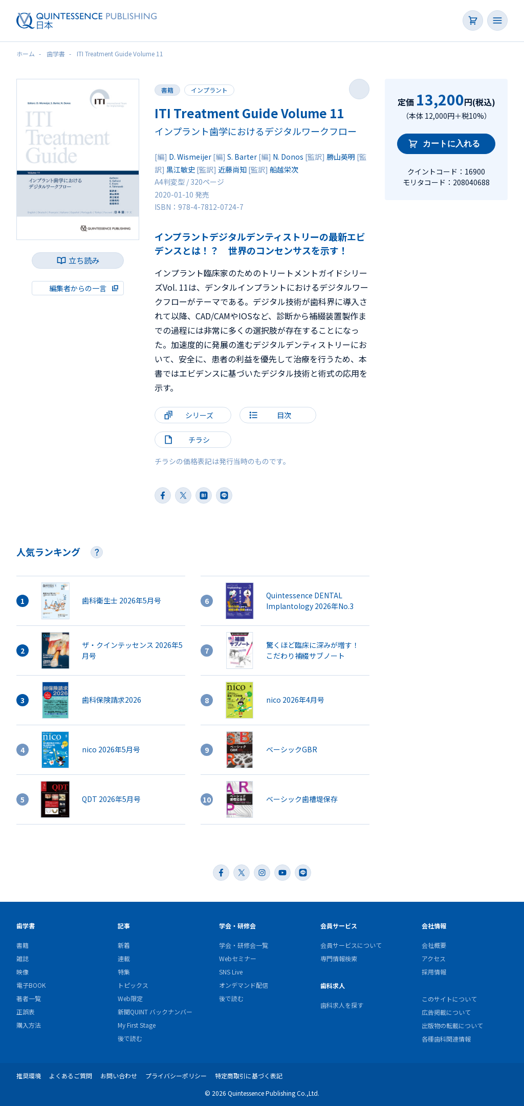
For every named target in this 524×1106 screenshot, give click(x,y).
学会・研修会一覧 (243, 945)
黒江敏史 (180, 169)
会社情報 (434, 925)
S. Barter (242, 156)
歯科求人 (332, 985)
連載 (124, 958)
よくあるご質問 (70, 1075)
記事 (124, 925)
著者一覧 (28, 998)
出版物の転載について (452, 1025)
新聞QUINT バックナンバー (155, 1011)
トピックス (133, 985)
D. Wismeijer (190, 156)
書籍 (167, 89)
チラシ (199, 440)
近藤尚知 (232, 169)
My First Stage (137, 1025)
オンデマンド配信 (243, 985)
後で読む (130, 1038)
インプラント (209, 89)
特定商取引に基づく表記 (248, 1075)
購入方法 (28, 1025)
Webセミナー (237, 958)
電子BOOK (31, 985)
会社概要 (434, 945)
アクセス (434, 958)
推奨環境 (28, 1075)
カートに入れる (451, 143)
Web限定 (130, 998)
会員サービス (338, 925)
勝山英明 (340, 156)
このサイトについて (449, 998)
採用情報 (434, 971)
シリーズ (199, 415)
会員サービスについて (351, 945)
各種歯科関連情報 (446, 1038)
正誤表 (25, 1011)
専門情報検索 (338, 958)
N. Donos (288, 156)
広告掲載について (446, 1012)
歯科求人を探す (341, 1005)
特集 (124, 971)
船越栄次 (284, 169)
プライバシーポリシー (176, 1075)
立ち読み (84, 260)
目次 (284, 415)
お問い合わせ (118, 1075)
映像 (22, 971)
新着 (124, 945)
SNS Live (231, 971)
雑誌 (22, 958)
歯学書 (25, 925)
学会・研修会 (237, 925)
